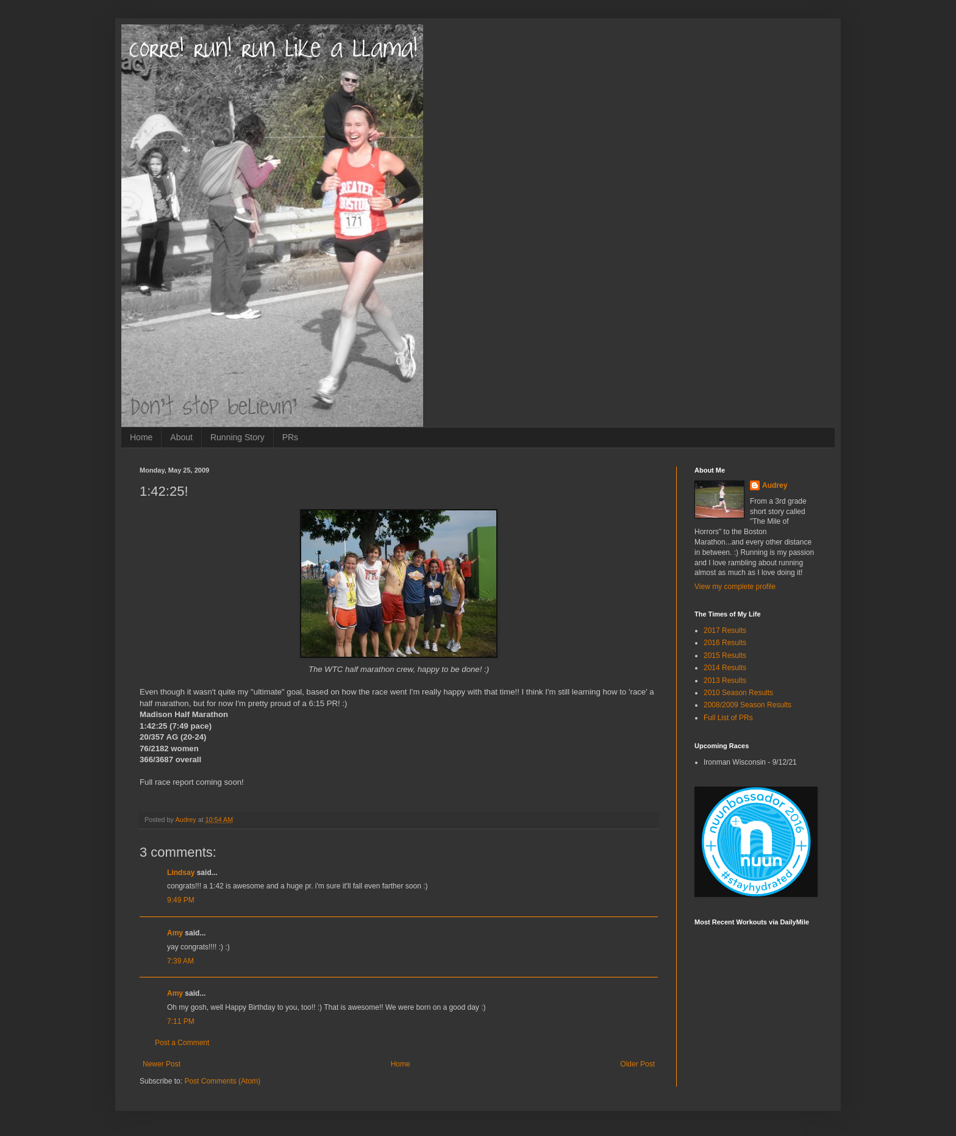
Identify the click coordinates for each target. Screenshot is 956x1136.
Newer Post (161, 1064)
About (181, 437)
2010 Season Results (738, 692)
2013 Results (725, 680)
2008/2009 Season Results (747, 705)
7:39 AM (180, 961)
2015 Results (725, 655)
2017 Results (725, 630)
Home (141, 437)
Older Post (637, 1064)
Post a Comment (182, 1042)
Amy (175, 933)
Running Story (237, 437)
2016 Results (725, 642)
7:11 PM (180, 1021)
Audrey (774, 485)
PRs (290, 437)
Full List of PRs (728, 717)
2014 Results (725, 667)
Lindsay (180, 872)
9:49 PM (180, 900)
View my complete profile (735, 586)
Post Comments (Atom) (222, 1081)
